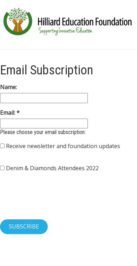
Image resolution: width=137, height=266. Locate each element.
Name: (8, 87)
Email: (8, 113)
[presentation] (53, 200)
